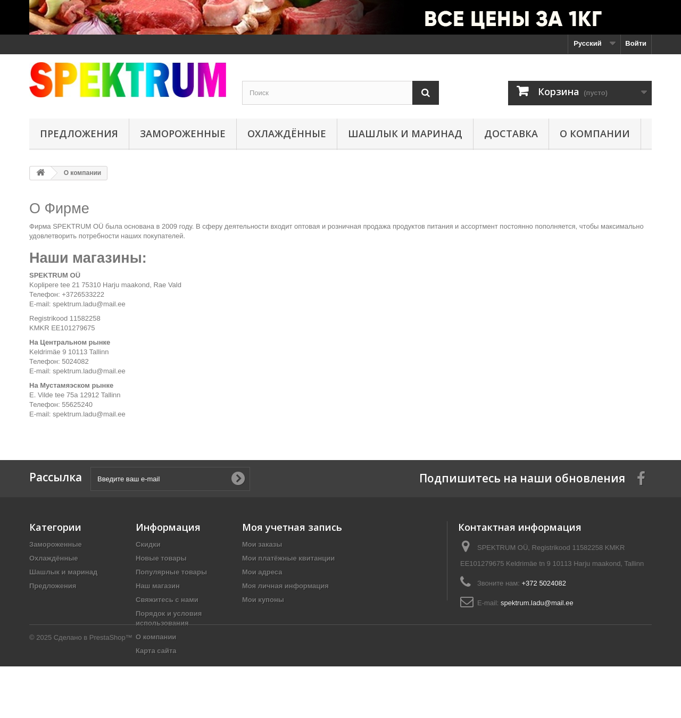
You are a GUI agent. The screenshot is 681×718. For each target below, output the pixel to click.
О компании (595, 133)
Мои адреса (262, 572)
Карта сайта (156, 651)
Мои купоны (263, 600)
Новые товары (161, 558)
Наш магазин (158, 586)
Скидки (148, 544)
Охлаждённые (286, 133)
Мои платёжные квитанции (288, 558)
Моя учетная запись (292, 527)
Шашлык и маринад (405, 133)
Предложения (79, 133)
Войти (635, 43)
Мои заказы (262, 544)
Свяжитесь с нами (167, 600)
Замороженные (183, 133)
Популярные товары (171, 572)
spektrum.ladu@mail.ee (537, 603)
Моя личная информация (285, 586)
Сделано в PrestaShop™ (93, 689)
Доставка (511, 133)
